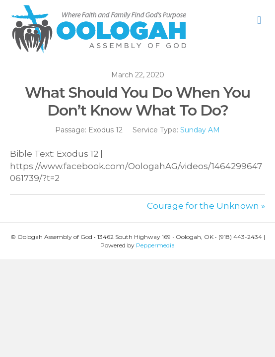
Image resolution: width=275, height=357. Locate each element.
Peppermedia (155, 245)
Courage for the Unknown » (206, 206)
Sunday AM (200, 129)
